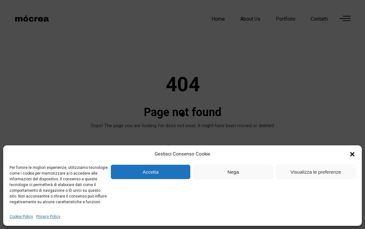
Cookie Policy (21, 216)
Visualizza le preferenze (316, 172)
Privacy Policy (48, 216)
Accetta (151, 172)
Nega (233, 172)
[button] (352, 154)
